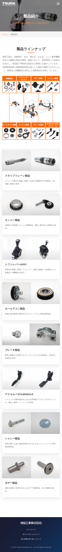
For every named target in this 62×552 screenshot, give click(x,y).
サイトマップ (31, 529)
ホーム (4, 34)
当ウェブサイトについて (31, 534)
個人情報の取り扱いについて (31, 539)
